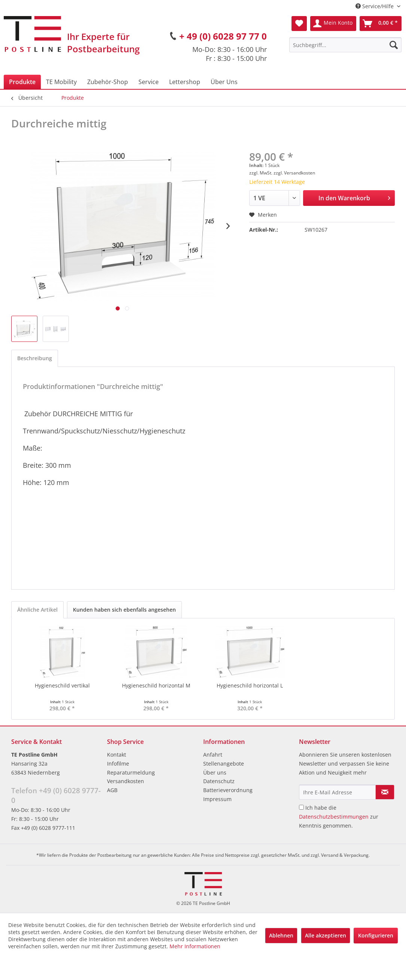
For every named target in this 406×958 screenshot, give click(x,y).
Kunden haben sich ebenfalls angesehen (124, 609)
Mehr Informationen (195, 946)
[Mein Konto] (333, 23)
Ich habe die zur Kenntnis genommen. (338, 816)
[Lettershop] (184, 82)
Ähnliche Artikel (37, 609)
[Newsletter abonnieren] (384, 792)
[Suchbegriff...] (345, 44)
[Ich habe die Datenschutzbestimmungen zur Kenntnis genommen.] (301, 807)
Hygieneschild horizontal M (156, 685)
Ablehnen (281, 935)
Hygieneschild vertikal (62, 685)
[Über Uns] (224, 82)
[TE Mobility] (61, 82)
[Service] (148, 82)
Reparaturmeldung (131, 772)
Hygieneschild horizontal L (250, 685)
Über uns (214, 772)
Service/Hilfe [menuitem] (375, 6)
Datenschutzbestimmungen (334, 816)
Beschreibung (34, 358)
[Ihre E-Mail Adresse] (337, 792)
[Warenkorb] (381, 23)
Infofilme (118, 763)
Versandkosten (125, 781)
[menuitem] (345, 44)
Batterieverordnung (228, 790)
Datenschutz (219, 781)
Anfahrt (212, 754)
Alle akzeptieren (325, 935)
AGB (112, 790)
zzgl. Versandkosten (294, 173)
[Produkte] (22, 82)
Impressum (217, 799)
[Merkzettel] (299, 23)
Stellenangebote (223, 763)
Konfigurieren (375, 935)
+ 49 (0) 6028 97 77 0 (223, 36)
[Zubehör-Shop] (107, 82)
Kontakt (116, 754)
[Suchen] (394, 44)
